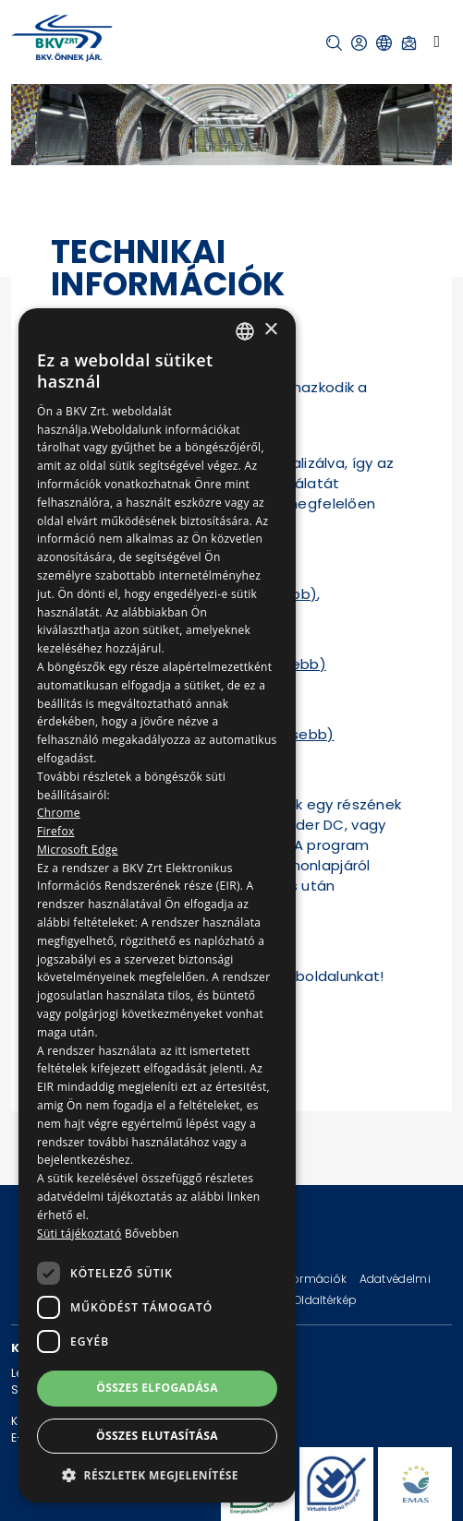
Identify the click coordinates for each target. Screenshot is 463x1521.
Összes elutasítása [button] (157, 1435)
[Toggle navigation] (436, 41)
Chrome (58, 812)
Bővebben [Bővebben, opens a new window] (152, 1233)
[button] (334, 42)
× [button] (270, 330)
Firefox (56, 831)
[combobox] (245, 331)
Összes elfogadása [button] (157, 1387)
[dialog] (157, 905)
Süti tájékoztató (79, 1233)
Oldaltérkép (325, 1300)
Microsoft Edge (77, 849)
